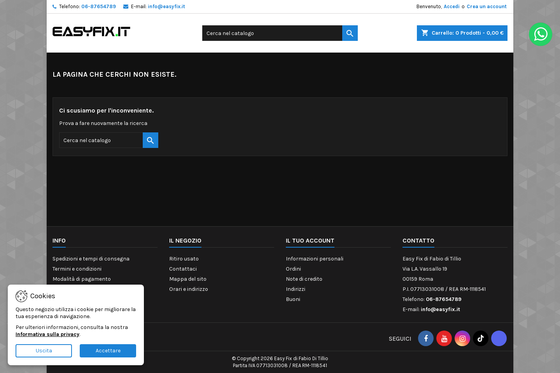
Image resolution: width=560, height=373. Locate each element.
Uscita (44, 350)
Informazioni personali (314, 258)
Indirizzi (295, 289)
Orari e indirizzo (188, 289)
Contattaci (183, 269)
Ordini (293, 269)
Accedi (452, 6)
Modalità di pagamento (81, 279)
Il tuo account (310, 240)
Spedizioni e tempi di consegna (91, 258)
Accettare (108, 350)
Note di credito (304, 279)
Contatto (418, 240)
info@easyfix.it (166, 6)
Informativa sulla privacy (47, 334)
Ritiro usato (184, 258)
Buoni (293, 299)
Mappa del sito (187, 279)
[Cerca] (280, 33)
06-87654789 (98, 6)
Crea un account (487, 6)
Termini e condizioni (77, 269)
